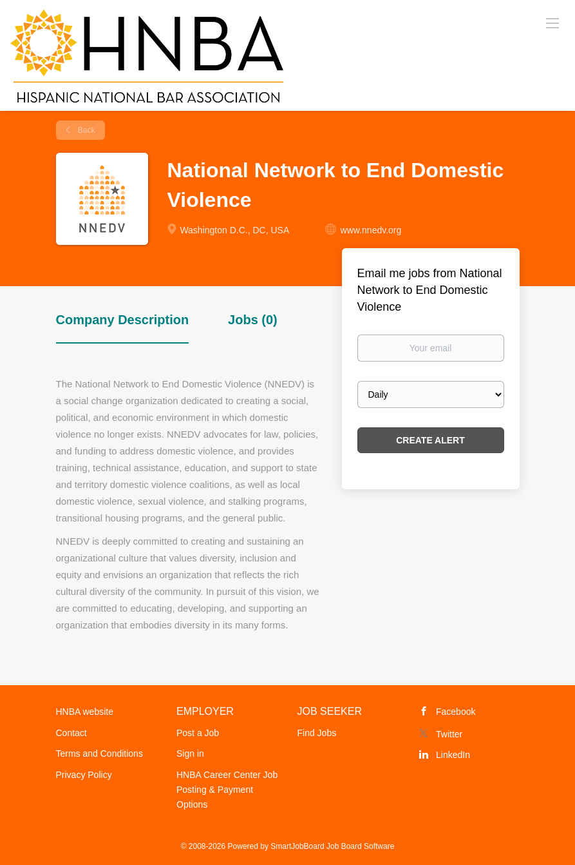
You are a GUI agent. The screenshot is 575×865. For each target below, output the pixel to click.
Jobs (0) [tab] (253, 320)
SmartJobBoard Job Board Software (332, 846)
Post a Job (197, 733)
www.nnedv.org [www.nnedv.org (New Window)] (371, 230)
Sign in (190, 753)
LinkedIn (453, 755)
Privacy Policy (84, 775)
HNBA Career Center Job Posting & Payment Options (227, 790)
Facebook (455, 711)
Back (85, 130)
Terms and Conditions (99, 753)
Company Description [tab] (122, 320)
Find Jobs (317, 733)
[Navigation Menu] (552, 22)
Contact (71, 733)
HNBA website (84, 711)
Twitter (449, 734)
